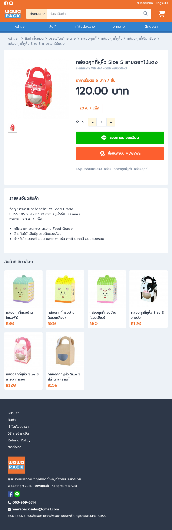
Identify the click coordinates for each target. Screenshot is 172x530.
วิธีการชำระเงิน (18, 433)
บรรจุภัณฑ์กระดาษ (62, 38)
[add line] (11, 3)
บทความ (119, 26)
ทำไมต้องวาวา (85, 26)
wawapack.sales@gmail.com (33, 509)
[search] (99, 14)
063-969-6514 (22, 502)
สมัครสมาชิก (145, 3)
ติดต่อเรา (151, 26)
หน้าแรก (21, 26)
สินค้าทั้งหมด (34, 38)
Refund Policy (19, 440)
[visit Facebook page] (6, 3)
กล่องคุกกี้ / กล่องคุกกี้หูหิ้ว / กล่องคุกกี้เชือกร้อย (118, 38)
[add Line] (17, 494)
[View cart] (162, 14)
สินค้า (53, 26)
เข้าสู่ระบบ (162, 3)
